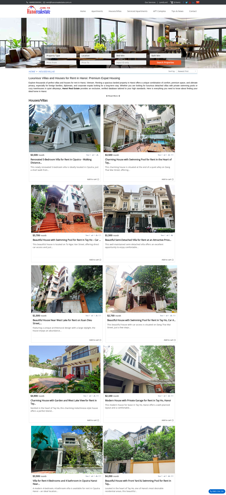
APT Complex (159, 11)
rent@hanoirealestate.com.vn (58, 2)
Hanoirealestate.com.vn (155, 478)
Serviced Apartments (137, 11)
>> (129, 449)
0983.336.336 (218, 491)
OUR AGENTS (97, 460)
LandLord (163, 2)
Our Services (150, 2)
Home (83, 11)
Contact (193, 11)
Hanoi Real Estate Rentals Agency (162, 460)
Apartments (97, 11)
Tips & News (177, 11)
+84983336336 (35, 2)
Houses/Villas (115, 11)
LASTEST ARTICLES (53, 460)
